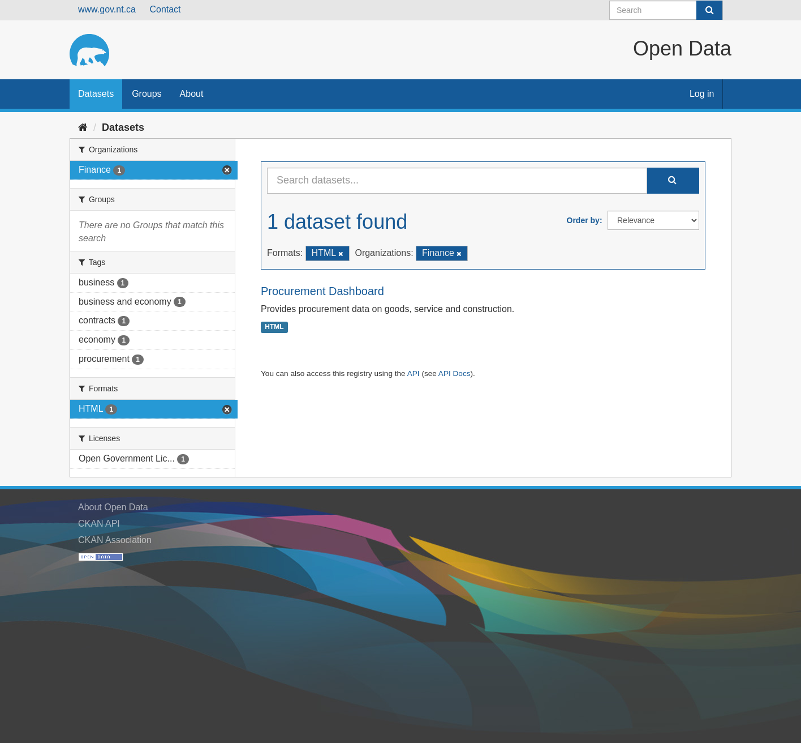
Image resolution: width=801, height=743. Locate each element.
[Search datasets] (666, 10)
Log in (702, 94)
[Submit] (709, 10)
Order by (583, 220)
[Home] (83, 127)
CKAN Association (115, 540)
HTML (274, 327)
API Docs (454, 373)
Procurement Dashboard (322, 291)
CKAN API (99, 523)
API (413, 373)
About (192, 94)
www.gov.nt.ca (107, 9)
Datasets (96, 94)
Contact (164, 9)
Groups (146, 94)
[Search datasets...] (457, 181)
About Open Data (113, 507)
